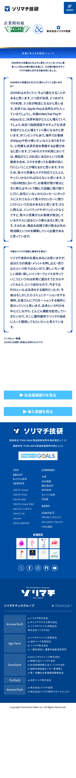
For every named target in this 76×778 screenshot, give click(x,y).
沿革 (44, 477)
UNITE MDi (19, 499)
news (46, 506)
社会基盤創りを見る (40, 395)
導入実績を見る (40, 412)
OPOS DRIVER (21, 523)
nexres (17, 518)
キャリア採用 (48, 495)
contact (48, 513)
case (45, 499)
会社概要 (46, 481)
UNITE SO (19, 514)
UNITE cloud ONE (23, 504)
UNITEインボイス (22, 509)
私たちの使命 (20, 479)
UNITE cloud (20, 490)
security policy (52, 522)
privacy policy (51, 517)
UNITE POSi (20, 495)
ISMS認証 (47, 527)
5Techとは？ (63, 606)
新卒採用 (46, 490)
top (16, 470)
